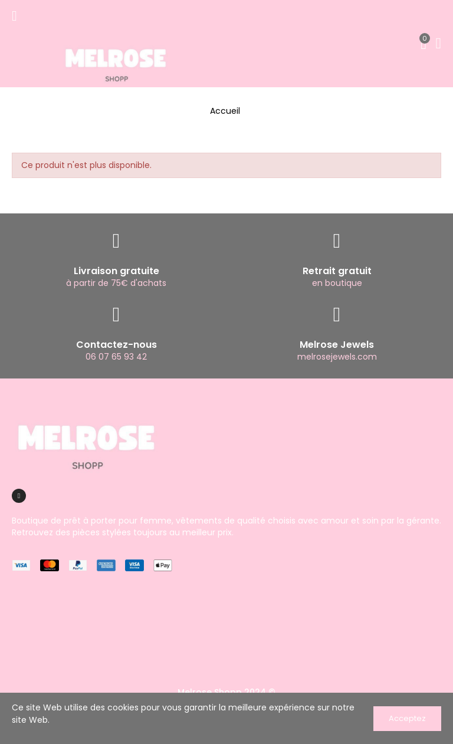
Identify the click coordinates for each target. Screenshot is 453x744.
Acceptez (407, 718)
